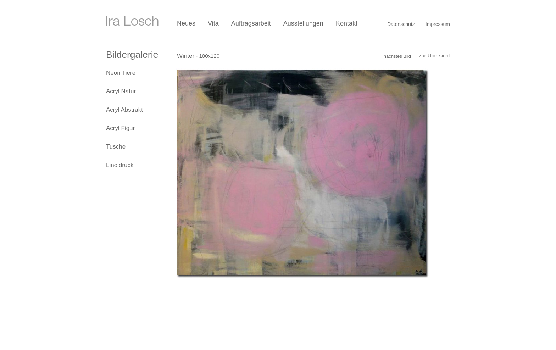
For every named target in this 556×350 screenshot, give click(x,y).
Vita (213, 23)
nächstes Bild (397, 56)
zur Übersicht (434, 55)
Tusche (116, 146)
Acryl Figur (120, 128)
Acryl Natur (121, 91)
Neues (186, 23)
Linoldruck (120, 165)
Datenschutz (401, 24)
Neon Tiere (120, 73)
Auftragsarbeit (251, 23)
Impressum (438, 24)
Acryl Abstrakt (124, 109)
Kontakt (346, 23)
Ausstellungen (303, 23)
